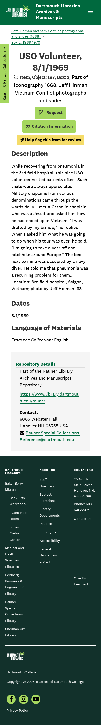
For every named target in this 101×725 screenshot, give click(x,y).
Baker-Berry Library (14, 486)
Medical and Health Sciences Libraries (14, 557)
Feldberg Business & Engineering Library (14, 584)
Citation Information (49, 126)
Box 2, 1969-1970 (25, 42)
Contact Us (82, 518)
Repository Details (36, 364)
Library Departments (50, 512)
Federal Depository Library (48, 555)
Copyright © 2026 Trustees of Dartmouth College (45, 681)
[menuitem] (23, 700)
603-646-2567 (83, 507)
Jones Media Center (15, 533)
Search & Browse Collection (4, 75)
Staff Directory (47, 482)
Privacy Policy (18, 710)
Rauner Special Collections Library (14, 611)
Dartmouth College (21, 672)
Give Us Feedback (81, 581)
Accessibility (50, 540)
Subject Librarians (48, 497)
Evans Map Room (18, 515)
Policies (46, 523)
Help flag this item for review (50, 139)
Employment (50, 532)
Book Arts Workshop (18, 501)
